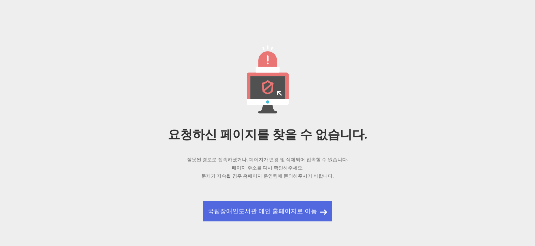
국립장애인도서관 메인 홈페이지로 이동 (262, 211)
